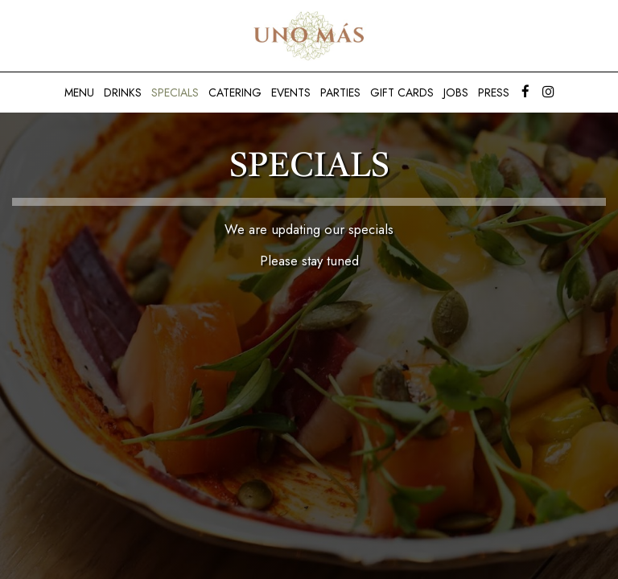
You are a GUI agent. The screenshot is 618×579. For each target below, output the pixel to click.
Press (493, 92)
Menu (79, 92)
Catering (235, 92)
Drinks (123, 92)
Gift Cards (402, 92)
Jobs (455, 92)
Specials (175, 92)
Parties (340, 92)
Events (291, 92)
